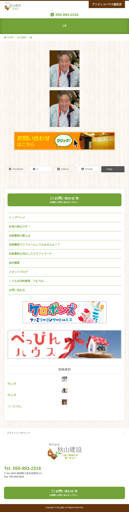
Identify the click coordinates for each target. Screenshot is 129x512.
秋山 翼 (12, 394)
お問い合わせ (17, 290)
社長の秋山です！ (19, 226)
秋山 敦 (12, 383)
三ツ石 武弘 (15, 406)
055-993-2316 (66, 15)
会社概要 (14, 262)
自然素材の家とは (19, 235)
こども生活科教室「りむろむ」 (28, 280)
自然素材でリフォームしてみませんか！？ (34, 244)
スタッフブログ (18, 271)
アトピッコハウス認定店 (107, 4)
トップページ (17, 217)
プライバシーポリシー (18, 433)
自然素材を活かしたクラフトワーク (30, 253)
